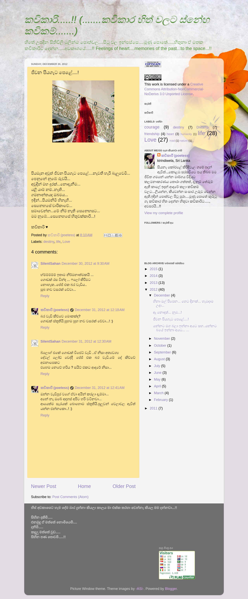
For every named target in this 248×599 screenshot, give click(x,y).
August (160, 359)
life (58, 242)
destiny (48, 242)
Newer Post (43, 486)
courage (151, 127)
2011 (154, 408)
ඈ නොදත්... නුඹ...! (167, 312)
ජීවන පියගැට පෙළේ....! (171, 319)
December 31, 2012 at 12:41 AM (100, 388)
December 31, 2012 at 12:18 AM (100, 310)
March (159, 393)
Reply (44, 296)
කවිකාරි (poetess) (54, 310)
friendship (151, 134)
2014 (154, 276)
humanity (186, 134)
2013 (154, 283)
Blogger (171, 589)
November (162, 338)
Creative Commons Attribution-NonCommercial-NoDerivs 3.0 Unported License (174, 89)
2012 (154, 289)
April (158, 386)
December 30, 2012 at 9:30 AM (85, 263)
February (161, 400)
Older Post (124, 486)
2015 (154, 269)
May (157, 379)
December (162, 295)
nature (184, 140)
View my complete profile (163, 213)
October (160, 345)
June (158, 373)
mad (172, 140)
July (157, 366)
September (163, 352)
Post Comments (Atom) (70, 497)
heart (170, 134)
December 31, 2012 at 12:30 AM (86, 341)
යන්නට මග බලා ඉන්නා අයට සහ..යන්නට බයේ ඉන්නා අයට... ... (185, 328)
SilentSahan (50, 263)
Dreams (202, 127)
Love (66, 242)
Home (84, 486)
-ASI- (140, 589)
